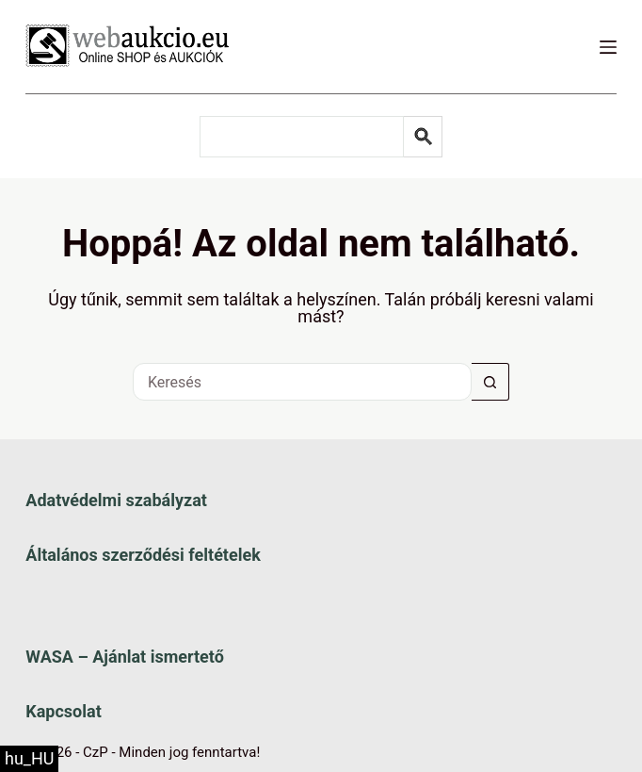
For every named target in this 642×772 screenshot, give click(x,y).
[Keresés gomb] (490, 382)
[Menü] (608, 47)
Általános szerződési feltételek (142, 555)
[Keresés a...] (302, 382)
